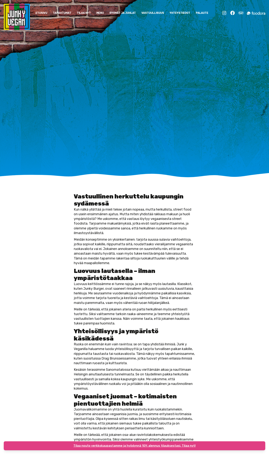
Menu (100, 13)
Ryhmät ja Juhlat (122, 13)
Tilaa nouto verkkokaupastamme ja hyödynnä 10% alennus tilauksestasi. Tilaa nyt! (134, 445)
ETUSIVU (41, 13)
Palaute (202, 13)
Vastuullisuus (152, 13)
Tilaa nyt (84, 13)
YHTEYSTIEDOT (180, 13)
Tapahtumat (62, 13)
